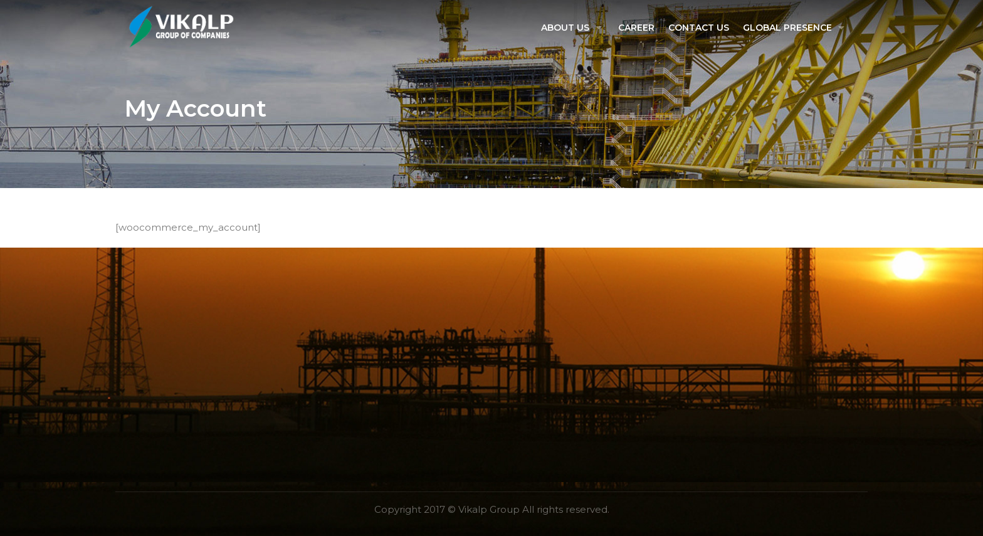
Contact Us (698, 27)
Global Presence (787, 27)
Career (636, 27)
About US (565, 27)
